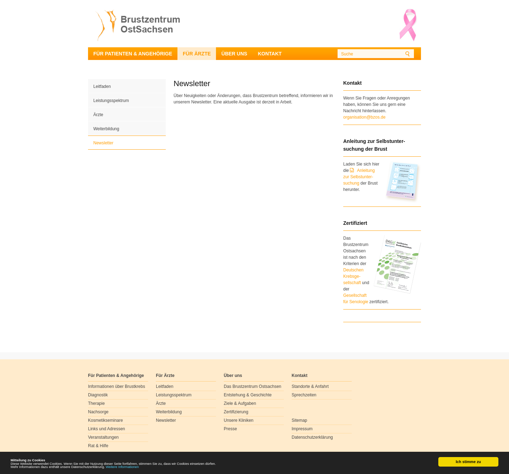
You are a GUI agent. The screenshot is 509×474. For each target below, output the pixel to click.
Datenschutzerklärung (312, 437)
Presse (230, 428)
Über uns (234, 53)
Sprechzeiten (304, 394)
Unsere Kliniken (238, 420)
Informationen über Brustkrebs (116, 386)
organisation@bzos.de (364, 117)
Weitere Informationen (137, 468)
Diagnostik (98, 394)
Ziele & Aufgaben (240, 403)
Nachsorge (98, 411)
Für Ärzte (197, 53)
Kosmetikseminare (105, 420)
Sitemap (299, 420)
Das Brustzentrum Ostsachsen (252, 386)
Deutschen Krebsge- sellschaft (353, 276)
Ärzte (98, 114)
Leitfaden (102, 86)
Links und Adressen (106, 428)
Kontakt (269, 53)
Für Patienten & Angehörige (132, 53)
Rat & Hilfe (98, 445)
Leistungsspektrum (111, 100)
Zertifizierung (236, 411)
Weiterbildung (106, 128)
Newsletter (103, 142)
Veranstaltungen (103, 437)
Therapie (96, 403)
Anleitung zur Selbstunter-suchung (359, 177)
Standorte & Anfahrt (310, 386)
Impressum (302, 428)
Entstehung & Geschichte (247, 394)
